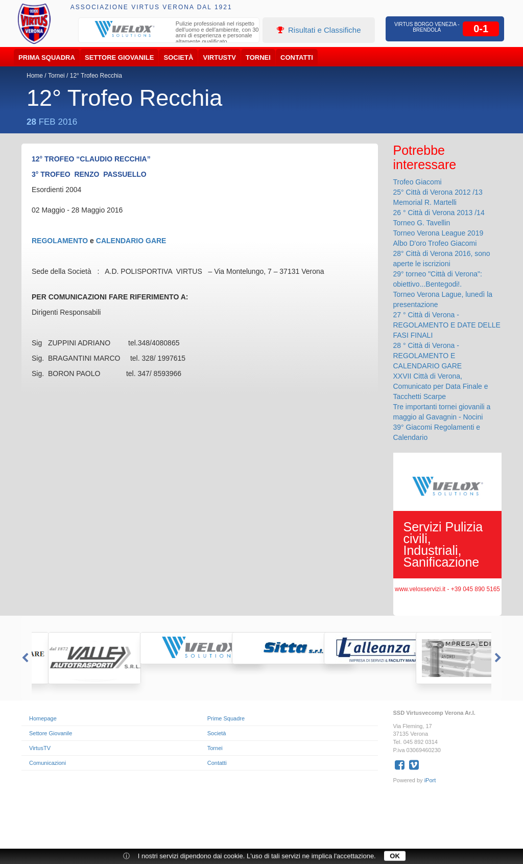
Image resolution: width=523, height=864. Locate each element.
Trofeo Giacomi (417, 182)
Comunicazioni (47, 763)
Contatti (296, 57)
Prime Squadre (226, 718)
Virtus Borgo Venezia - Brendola (427, 27)
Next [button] (499, 658)
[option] (169, 34)
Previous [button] (24, 658)
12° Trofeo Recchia (96, 75)
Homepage (43, 718)
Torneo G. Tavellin (421, 223)
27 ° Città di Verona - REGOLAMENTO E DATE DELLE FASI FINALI (447, 325)
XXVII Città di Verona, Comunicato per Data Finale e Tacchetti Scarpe (440, 386)
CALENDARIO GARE (131, 241)
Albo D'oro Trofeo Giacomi (435, 243)
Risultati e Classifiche (319, 30)
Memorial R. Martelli (425, 202)
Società (179, 57)
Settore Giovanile (119, 57)
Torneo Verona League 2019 (438, 233)
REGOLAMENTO (60, 241)
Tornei (258, 57)
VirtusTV (219, 57)
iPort (430, 780)
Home (35, 75)
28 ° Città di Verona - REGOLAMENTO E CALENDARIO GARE (427, 355)
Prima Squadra (46, 57)
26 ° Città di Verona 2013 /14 (439, 212)
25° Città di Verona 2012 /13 (438, 192)
